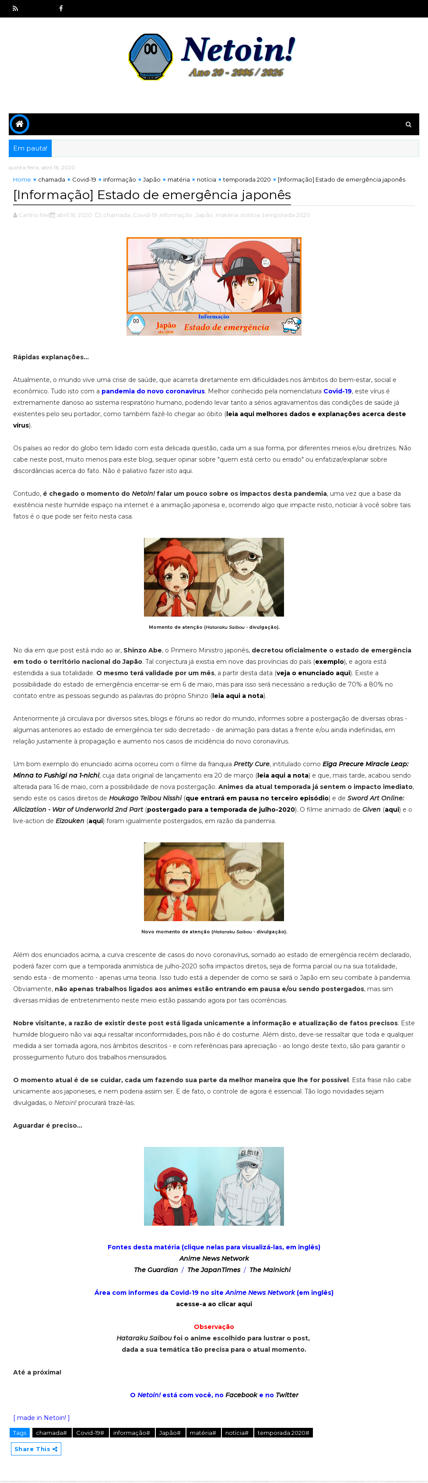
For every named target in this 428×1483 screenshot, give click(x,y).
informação (119, 181)
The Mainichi (270, 1271)
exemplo (329, 662)
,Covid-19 (144, 215)
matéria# (204, 1433)
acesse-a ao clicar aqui (214, 1305)
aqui (392, 810)
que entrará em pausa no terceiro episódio (257, 799)
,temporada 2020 (285, 215)
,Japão (203, 215)
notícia (206, 181)
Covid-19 (84, 181)
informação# (132, 1433)
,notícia (249, 215)
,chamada (116, 215)
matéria (179, 181)
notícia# (237, 1433)
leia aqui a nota (237, 697)
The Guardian (156, 1271)
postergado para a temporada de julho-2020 (221, 810)
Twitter (287, 1396)
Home (22, 181)
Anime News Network (214, 1259)
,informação (175, 215)
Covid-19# (90, 1433)
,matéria (226, 215)
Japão (152, 181)
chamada (51, 181)
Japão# (170, 1433)
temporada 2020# (283, 1433)
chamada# (52, 1433)
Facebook (241, 1396)
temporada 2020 (247, 181)
